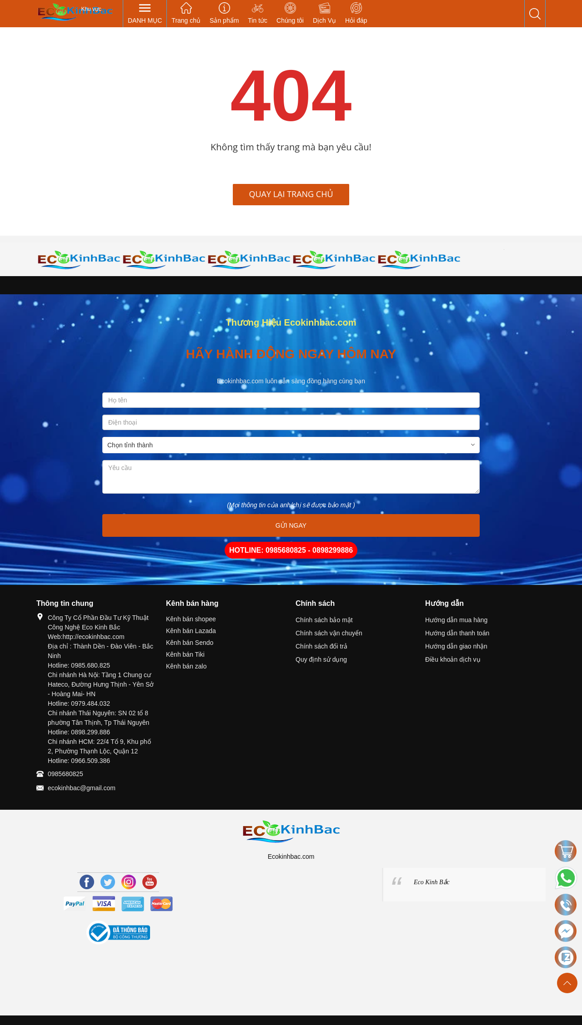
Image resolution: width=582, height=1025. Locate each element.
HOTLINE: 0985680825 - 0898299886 (291, 550)
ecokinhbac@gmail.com (81, 788)
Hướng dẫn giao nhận (456, 646)
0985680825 (65, 773)
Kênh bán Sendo (189, 642)
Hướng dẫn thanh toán (457, 633)
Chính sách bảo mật (324, 620)
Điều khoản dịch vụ (453, 659)
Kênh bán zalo (186, 666)
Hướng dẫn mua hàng (456, 620)
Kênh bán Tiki (185, 654)
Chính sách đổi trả (321, 646)
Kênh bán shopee (191, 619)
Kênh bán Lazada (191, 630)
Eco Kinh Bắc (432, 882)
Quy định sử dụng (321, 659)
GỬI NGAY (291, 525)
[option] (78, 259)
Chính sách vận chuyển (329, 633)
